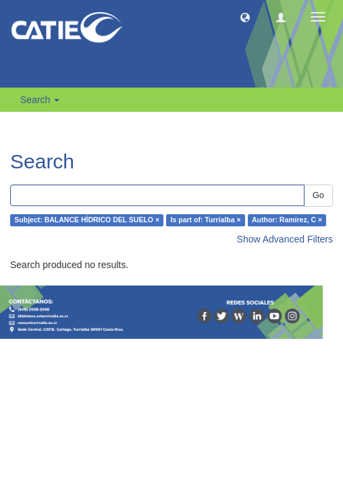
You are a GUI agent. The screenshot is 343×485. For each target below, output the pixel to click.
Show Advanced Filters (285, 239)
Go (318, 195)
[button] (245, 16)
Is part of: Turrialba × (206, 220)
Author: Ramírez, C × (287, 220)
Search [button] (39, 99)
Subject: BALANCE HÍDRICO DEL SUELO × (86, 220)
